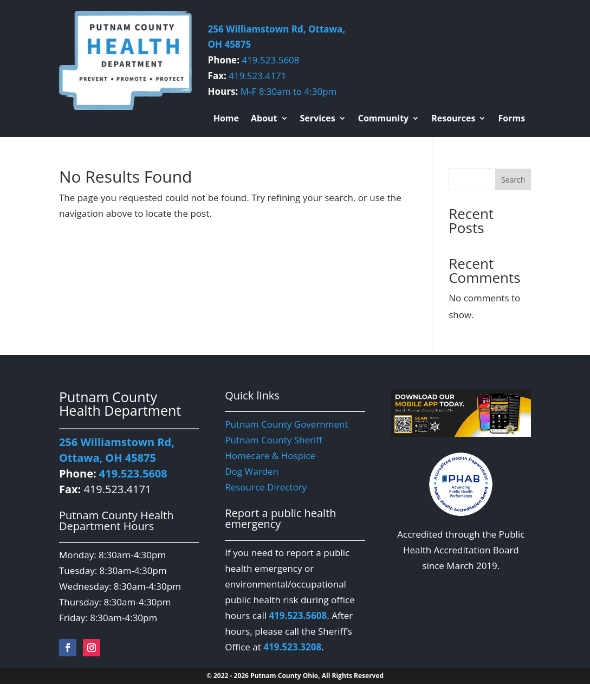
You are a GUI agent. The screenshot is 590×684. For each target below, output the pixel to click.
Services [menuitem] (317, 119)
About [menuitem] (264, 119)
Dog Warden (251, 471)
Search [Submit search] (513, 180)
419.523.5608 (270, 60)
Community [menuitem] (383, 119)
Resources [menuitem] (453, 119)
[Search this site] (490, 179)
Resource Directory (266, 487)
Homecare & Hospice (270, 455)
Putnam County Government (286, 424)
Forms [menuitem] (511, 119)
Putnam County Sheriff (273, 440)
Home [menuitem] (226, 119)
